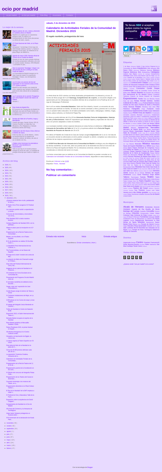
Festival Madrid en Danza (151, 103)
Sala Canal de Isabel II (131, 169)
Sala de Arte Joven (153, 168)
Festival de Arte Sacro (131, 105)
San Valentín (135, 170)
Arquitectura (142, 68)
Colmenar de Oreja (140, 215)
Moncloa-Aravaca (134, 244)
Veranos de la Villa (129, 192)
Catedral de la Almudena (135, 77)
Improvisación (148, 115)
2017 (7, 190)
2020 (7, 181)
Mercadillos (155, 127)
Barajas (133, 242)
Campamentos (155, 74)
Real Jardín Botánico (129, 163)
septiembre (10, 428)
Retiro (133, 167)
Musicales (138, 144)
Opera (130, 148)
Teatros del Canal (141, 188)
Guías (150, 111)
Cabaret (126, 74)
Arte (149, 68)
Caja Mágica (133, 74)
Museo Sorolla (138, 138)
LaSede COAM (142, 123)
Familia (141, 99)
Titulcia (130, 229)
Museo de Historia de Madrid (143, 139)
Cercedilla (150, 211)
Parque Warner (154, 153)
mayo (9, 440)
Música (146, 143)
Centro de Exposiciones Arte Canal (143, 80)
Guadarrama (127, 218)
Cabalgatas (155, 72)
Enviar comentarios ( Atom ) (86, 242)
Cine (147, 85)
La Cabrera (148, 218)
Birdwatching (146, 72)
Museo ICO (132, 134)
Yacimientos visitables (138, 194)
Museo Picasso (128, 138)
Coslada (150, 215)
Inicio (84, 236)
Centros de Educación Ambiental (134, 85)
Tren (136, 190)
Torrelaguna (148, 230)
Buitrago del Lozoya (131, 211)
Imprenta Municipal (137, 115)
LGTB (135, 120)
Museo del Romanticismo (148, 141)
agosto (9, 431)
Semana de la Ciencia (137, 173)
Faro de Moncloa (149, 98)
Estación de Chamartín (151, 96)
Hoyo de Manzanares (138, 218)
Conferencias (129, 90)
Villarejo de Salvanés (130, 231)
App (143, 66)
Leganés (126, 220)
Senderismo (127, 174)
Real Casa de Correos (137, 161)
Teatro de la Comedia (145, 186)
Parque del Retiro (144, 155)
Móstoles (142, 222)
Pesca (157, 154)
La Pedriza (134, 123)
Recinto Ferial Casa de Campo (146, 163)
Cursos (150, 90)
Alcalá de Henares (134, 207)
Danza (134, 92)
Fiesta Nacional (129, 107)
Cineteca (152, 85)
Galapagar (152, 217)
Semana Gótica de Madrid (146, 170)
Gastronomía (138, 111)
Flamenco (127, 109)
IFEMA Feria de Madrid (142, 113)
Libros (157, 123)
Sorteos (134, 174)
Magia (150, 125)
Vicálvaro (144, 246)
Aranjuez (127, 209)
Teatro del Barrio (155, 186)
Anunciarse (57, 15)
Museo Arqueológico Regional (140, 131)
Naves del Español (129, 146)
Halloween (156, 111)
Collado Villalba (154, 213)
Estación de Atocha (137, 96)
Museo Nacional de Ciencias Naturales (147, 136)
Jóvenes (130, 120)
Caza (144, 77)
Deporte (140, 92)
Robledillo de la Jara (153, 226)
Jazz (125, 120)
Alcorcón (156, 207)
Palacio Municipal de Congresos (143, 148)
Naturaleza (155, 144)
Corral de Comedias (141, 90)
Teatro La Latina (148, 183)
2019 (7, 184)
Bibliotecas (134, 72)
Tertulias (131, 190)
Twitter (157, 190)
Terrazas (126, 190)
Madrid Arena (135, 125)
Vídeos (129, 194)
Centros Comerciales (154, 82)
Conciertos (141, 88)
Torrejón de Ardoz (138, 230)
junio (8, 437)
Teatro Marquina (139, 184)
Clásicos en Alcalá (147, 86)
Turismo (142, 190)
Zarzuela (147, 194)
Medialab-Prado (144, 127)
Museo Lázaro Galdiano (143, 134)
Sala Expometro (143, 168)
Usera (140, 246)
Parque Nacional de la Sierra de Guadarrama (141, 152)
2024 (7, 170)
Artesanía (154, 68)
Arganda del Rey (139, 209)
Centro (140, 242)
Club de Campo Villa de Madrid (132, 86)
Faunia (157, 98)
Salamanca (153, 244)
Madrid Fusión (143, 125)
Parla (130, 224)
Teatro (151, 177)
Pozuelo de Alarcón (148, 224)
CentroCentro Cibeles (140, 83)
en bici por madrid (28, 15)
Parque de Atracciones (130, 154)
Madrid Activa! (127, 125)
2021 (7, 179)
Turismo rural (151, 190)
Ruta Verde (146, 167)
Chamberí (147, 242)
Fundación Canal (153, 109)
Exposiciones (130, 98)
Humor (130, 113)
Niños (149, 146)
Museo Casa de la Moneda (147, 133)
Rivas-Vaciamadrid (140, 226)
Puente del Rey (155, 158)
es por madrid (11, 15)
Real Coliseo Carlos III (152, 161)
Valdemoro (156, 230)
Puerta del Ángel (129, 160)
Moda (141, 129)
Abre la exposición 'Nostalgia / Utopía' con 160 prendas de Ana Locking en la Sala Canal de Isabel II (25, 69)
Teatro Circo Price (141, 179)
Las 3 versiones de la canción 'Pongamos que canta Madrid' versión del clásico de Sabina (25, 97)
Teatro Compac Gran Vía (131, 181)
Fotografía (137, 109)
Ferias (56, 164)
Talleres (127, 177)
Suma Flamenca (143, 174)
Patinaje (153, 154)
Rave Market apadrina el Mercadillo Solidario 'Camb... (17, 323)
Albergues (134, 66)
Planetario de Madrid (141, 156)
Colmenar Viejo (128, 215)
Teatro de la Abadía (133, 186)
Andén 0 (139, 66)
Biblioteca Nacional (146, 70)
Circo (157, 85)
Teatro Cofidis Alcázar (153, 179)
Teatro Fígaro (155, 181)
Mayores (134, 127)
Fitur (157, 107)
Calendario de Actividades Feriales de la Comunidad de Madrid (68, 156)
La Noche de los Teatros (135, 121)
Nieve (145, 146)
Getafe (157, 217)
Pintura (125, 156)
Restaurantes (127, 167)
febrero (9, 448)
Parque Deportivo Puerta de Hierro (142, 151)
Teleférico (151, 188)
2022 (7, 176)
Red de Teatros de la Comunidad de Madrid (143, 165)
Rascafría (130, 226)
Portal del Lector (145, 158)
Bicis (140, 72)
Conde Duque (153, 88)
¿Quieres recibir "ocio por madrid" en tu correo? (138, 264)
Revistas (139, 167)
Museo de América (128, 139)
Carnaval (126, 75)
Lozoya (132, 220)
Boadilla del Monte (152, 209)
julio (8, 434)
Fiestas (138, 107)
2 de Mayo (127, 66)
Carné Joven (134, 75)
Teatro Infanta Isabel (138, 183)
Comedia (133, 88)
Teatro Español (145, 181)
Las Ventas (151, 123)
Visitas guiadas (142, 192)
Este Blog (44, 15)
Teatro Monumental (149, 184)
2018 (7, 187)
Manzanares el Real (152, 220)
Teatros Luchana (128, 188)
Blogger (90, 467)
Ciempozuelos (145, 213)
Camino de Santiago (144, 74)
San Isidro (127, 171)
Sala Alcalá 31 (154, 167)
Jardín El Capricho (153, 118)
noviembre (10, 423)
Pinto (139, 224)
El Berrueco (136, 217)
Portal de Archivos (134, 158)
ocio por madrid (20, 9)
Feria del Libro (128, 101)
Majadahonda (140, 220)
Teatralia (143, 177)
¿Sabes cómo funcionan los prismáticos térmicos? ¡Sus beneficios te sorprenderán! (25, 145)
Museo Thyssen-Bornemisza (151, 138)
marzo (9, 445)
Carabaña (143, 211)
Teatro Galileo (127, 183)
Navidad (62, 164)
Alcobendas (149, 207)
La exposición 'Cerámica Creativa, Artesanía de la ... (17, 355)
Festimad (140, 103)
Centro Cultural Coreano (152, 77)
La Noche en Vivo (148, 121)
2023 (7, 173)
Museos (132, 144)
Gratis (145, 111)
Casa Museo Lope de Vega (146, 75)
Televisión (156, 188)
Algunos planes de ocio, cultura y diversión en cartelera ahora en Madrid (26, 32)
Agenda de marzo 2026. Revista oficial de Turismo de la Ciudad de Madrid (25, 56)
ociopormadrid (127, 196)
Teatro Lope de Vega (129, 184)
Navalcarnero (150, 222)
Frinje (144, 109)
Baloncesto (137, 70)
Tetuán (135, 246)
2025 (7, 167)
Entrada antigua (110, 236)
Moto (145, 129)
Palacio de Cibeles (132, 149)
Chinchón (136, 213)
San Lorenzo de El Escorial (134, 228)
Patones (135, 224)
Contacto (69, 15)
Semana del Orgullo (152, 173)
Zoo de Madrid (154, 194)
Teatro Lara (156, 183)
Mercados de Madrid (131, 129)
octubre (9, 426)
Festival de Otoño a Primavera (149, 105)
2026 (7, 165)
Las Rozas (155, 218)
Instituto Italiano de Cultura (140, 118)
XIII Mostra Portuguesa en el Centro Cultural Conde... (17, 332)
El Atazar (130, 217)
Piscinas (131, 156)
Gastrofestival (128, 111)
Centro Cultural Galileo (129, 79)
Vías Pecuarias (153, 192)
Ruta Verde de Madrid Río (20, 107)
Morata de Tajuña (130, 222)
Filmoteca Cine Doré (149, 106)
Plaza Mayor (152, 156)
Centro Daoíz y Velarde (143, 79)
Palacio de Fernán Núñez (146, 149)
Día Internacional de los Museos (135, 94)
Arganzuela (127, 242)
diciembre (10, 198)
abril (8, 442)
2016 (7, 193)
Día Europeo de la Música (151, 92)
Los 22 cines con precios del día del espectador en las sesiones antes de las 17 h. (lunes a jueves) (25, 83)
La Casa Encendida (143, 120)
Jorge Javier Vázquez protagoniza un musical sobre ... (18, 414)
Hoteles (125, 113)
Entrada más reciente (55, 236)
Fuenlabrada (144, 217)
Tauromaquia (135, 177)
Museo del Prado (135, 141)
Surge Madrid (154, 174)
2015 (7, 195)
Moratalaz (142, 244)
